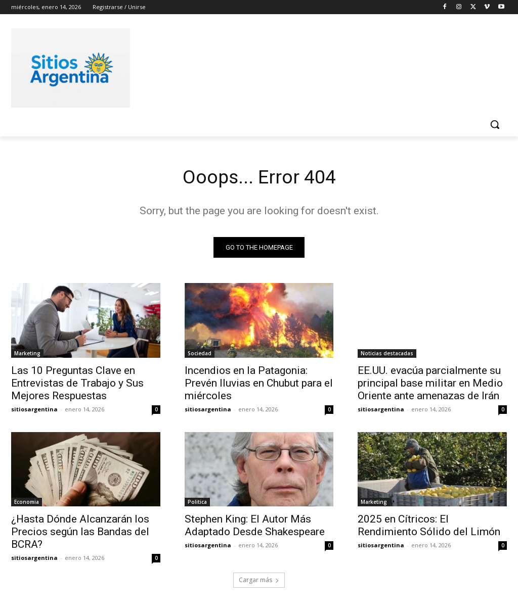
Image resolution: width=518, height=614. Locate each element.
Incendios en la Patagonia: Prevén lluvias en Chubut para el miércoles (259, 384)
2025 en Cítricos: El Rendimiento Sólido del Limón (429, 527)
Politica (197, 503)
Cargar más (259, 582)
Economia (26, 503)
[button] (495, 124)
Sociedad (199, 354)
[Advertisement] (248, 66)
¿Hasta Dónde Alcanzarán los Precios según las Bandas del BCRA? (80, 533)
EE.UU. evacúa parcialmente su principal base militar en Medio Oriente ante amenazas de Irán (430, 384)
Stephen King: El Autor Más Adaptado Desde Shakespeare (255, 527)
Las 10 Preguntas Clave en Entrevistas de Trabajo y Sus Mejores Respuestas (77, 384)
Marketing (27, 354)
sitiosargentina (34, 410)
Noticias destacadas (387, 354)
